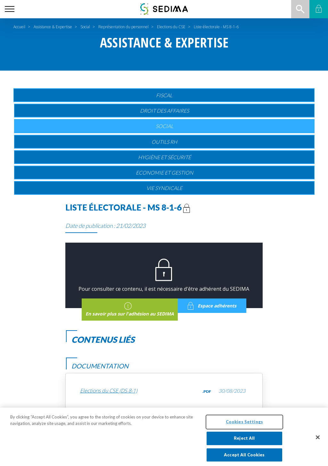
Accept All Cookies (244, 457)
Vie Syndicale (164, 188)
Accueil (19, 27)
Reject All (244, 440)
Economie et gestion (164, 172)
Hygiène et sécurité (164, 157)
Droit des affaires (164, 111)
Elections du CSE (171, 27)
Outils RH (164, 142)
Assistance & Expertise (53, 27)
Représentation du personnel (123, 27)
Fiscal (164, 95)
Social (85, 27)
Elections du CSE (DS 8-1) (108, 391)
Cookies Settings (244, 424)
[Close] (318, 440)
